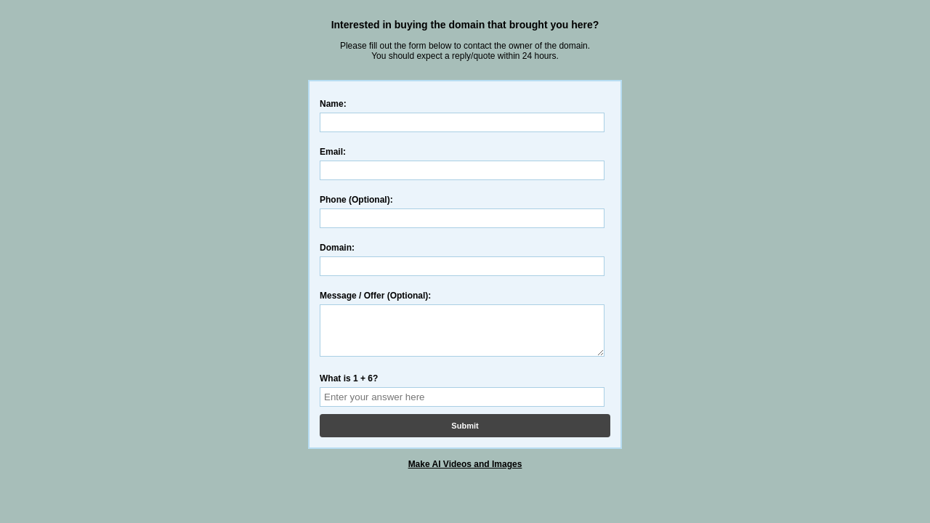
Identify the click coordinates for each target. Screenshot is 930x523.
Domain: (337, 248)
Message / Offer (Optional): (375, 296)
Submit (464, 434)
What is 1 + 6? (349, 387)
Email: (333, 152)
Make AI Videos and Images (465, 473)
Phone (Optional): (356, 200)
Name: (333, 104)
